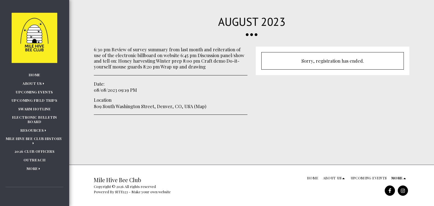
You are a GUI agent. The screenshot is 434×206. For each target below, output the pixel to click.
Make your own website (151, 191)
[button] (34, 83)
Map (200, 106)
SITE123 (121, 191)
